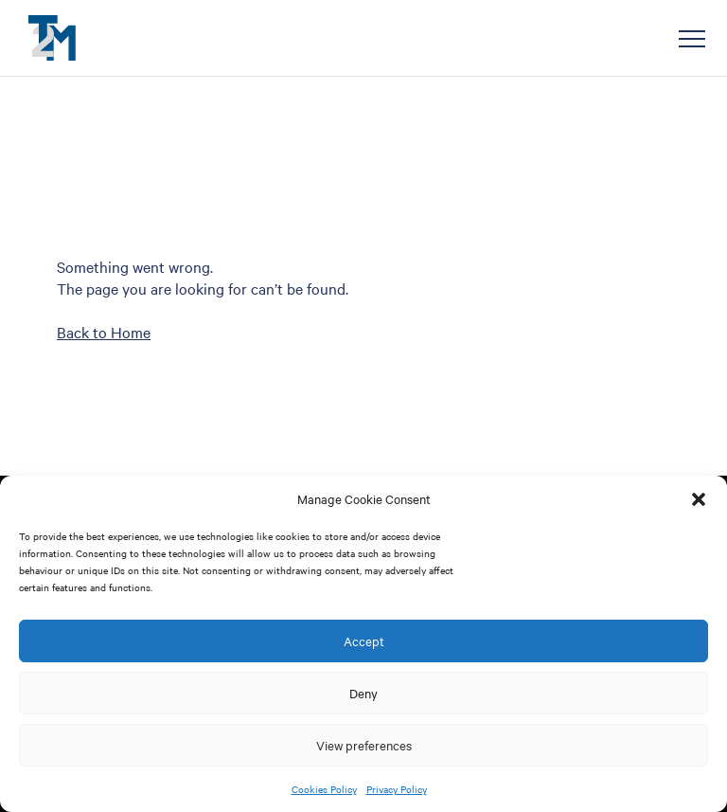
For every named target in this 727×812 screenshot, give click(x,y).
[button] (698, 499)
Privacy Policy (396, 789)
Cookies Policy (324, 789)
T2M (52, 38)
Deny (363, 692)
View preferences (364, 744)
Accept (364, 640)
